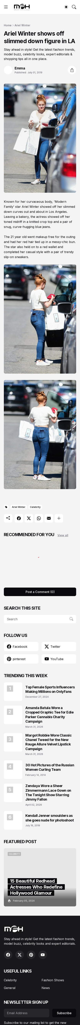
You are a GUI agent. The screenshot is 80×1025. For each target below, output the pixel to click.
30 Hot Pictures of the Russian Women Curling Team (49, 767)
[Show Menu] (6, 7)
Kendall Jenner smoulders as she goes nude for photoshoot (49, 818)
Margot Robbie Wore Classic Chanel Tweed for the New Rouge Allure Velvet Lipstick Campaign (48, 742)
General (9, 988)
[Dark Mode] (66, 7)
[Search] (74, 7)
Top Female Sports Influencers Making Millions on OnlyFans (50, 689)
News (46, 988)
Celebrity (35, 507)
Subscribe (64, 1013)
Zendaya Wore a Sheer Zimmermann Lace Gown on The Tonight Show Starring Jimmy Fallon (48, 792)
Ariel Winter (22, 25)
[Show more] (59, 518)
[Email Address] (26, 1013)
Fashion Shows (53, 980)
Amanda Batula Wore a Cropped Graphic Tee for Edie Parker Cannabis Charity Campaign (49, 714)
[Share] (72, 70)
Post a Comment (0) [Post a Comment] (40, 592)
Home (8, 25)
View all (63, 535)
